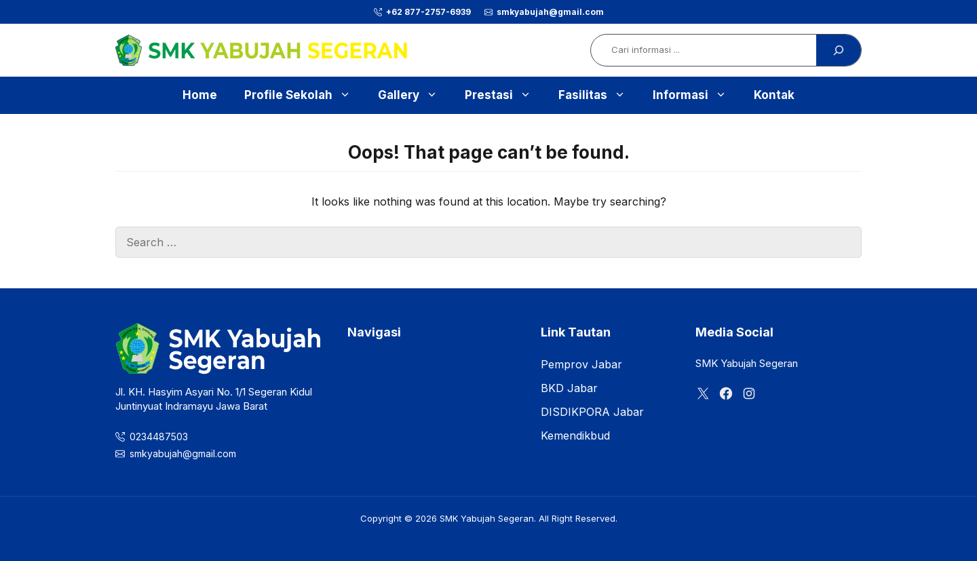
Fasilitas (598, 95)
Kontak (774, 95)
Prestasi (505, 95)
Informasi (696, 95)
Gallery (414, 95)
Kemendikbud (575, 435)
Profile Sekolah (304, 95)
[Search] (838, 50)
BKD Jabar (569, 388)
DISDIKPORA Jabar (592, 412)
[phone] (422, 11)
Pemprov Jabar (581, 364)
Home (200, 95)
